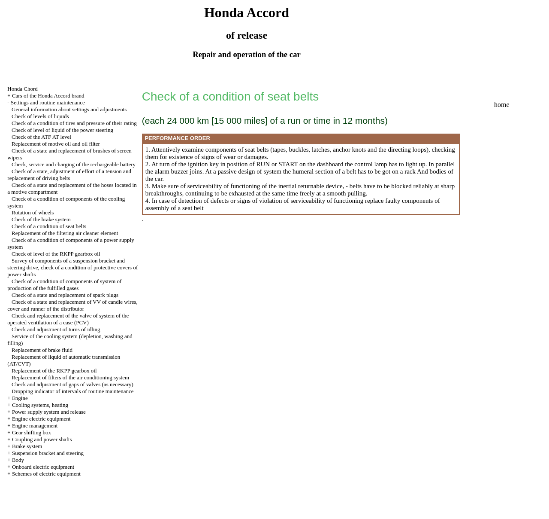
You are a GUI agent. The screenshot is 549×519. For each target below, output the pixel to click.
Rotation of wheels (33, 212)
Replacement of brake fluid (42, 350)
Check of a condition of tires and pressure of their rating (74, 123)
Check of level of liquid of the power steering (62, 130)
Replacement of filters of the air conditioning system (70, 377)
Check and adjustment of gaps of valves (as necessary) (72, 384)
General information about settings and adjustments (69, 109)
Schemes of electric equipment (46, 473)
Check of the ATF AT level (41, 137)
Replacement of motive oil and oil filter (56, 143)
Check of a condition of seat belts (49, 226)
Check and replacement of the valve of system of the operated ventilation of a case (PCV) (68, 319)
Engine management (35, 425)
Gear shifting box (31, 432)
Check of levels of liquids (40, 116)
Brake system (27, 446)
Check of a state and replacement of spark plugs (65, 295)
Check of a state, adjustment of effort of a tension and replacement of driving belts (69, 174)
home (502, 104)
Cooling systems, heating (40, 405)
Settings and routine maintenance (48, 102)
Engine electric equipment (41, 418)
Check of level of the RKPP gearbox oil (56, 253)
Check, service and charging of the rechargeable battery (74, 164)
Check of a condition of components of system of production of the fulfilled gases (64, 284)
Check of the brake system (41, 219)
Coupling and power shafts (42, 439)
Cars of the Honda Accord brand (48, 95)
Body (18, 460)
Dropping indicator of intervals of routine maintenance (72, 391)
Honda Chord (22, 88)
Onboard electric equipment (43, 467)
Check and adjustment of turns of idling (56, 329)
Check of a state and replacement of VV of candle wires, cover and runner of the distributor (72, 305)
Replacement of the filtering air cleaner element (65, 233)
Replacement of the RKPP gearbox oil (54, 370)
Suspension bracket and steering (48, 453)
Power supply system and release (49, 412)
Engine (20, 398)
